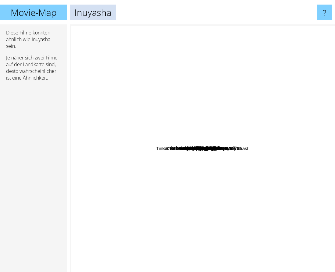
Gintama (215, 62)
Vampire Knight (155, 102)
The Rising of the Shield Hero (229, 222)
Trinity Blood (188, 83)
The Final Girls (179, 111)
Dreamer (159, 205)
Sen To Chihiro (166, 221)
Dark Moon (199, 120)
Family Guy (155, 230)
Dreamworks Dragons (170, 70)
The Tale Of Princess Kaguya (255, 69)
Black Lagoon (132, 133)
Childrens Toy (227, 126)
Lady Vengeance (132, 139)
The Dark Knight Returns (224, 217)
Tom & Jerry (132, 202)
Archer (181, 44)
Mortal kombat (181, 202)
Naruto (249, 175)
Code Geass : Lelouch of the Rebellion (258, 59)
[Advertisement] (33, 179)
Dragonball (270, 106)
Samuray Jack (259, 101)
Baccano (281, 78)
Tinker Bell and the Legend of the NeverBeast (170, 148)
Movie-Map (34, 12)
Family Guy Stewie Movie (248, 158)
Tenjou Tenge (175, 187)
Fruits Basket (237, 229)
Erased (121, 108)
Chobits (142, 160)
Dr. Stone (142, 221)
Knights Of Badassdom (254, 115)
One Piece (143, 170)
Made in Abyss (285, 167)
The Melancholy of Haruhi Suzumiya (161, 91)
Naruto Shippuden (260, 196)
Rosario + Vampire (156, 163)
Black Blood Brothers (202, 209)
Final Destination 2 (288, 201)
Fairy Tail (287, 149)
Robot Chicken (183, 124)
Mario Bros (222, 184)
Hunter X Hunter (204, 228)
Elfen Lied (207, 102)
